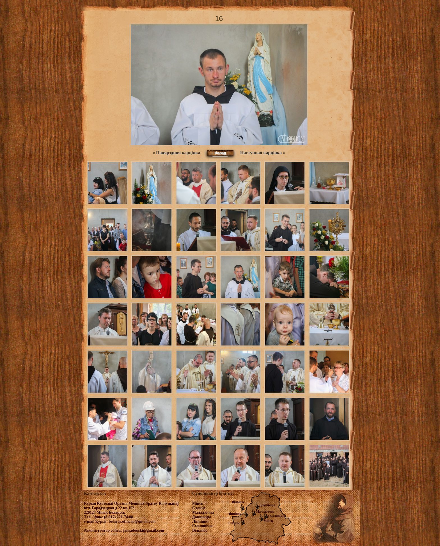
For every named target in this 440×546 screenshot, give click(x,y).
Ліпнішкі (235, 514)
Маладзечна (265, 511)
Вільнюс (238, 502)
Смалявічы (276, 516)
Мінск (268, 521)
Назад (220, 153)
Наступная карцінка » (262, 152)
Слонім (234, 523)
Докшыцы (267, 505)
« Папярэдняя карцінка (176, 152)
